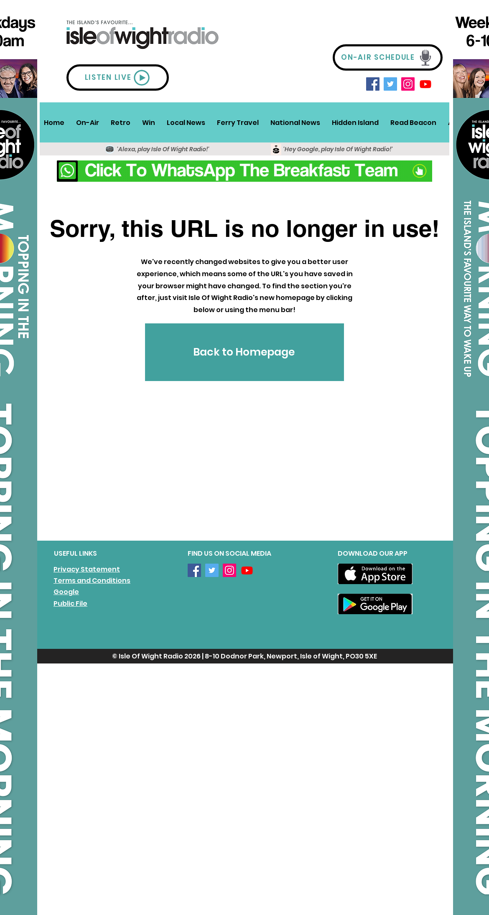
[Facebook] (372, 84)
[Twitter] (390, 84)
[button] (87, 122)
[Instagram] (408, 84)
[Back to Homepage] (244, 352)
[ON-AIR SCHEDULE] (388, 57)
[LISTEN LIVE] (117, 77)
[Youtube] (425, 84)
